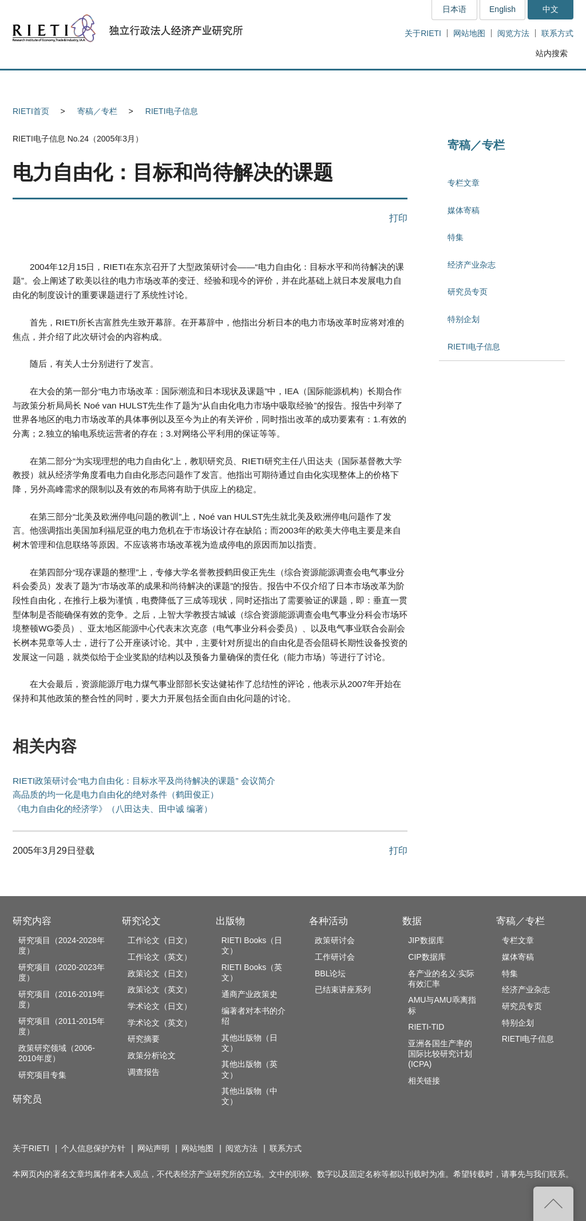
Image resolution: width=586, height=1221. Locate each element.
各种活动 (328, 921)
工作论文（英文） (160, 956)
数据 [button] (451, 83)
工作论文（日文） (160, 940)
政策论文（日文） (160, 973)
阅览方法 (513, 33)
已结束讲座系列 (343, 989)
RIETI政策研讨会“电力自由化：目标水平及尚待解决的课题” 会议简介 (144, 781)
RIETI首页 (31, 111)
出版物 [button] (293, 83)
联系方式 (557, 33)
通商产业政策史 (249, 994)
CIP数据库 (426, 956)
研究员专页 (468, 291)
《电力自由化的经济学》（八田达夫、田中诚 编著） (112, 809)
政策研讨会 (335, 940)
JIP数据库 (426, 940)
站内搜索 (552, 53)
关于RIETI (423, 33)
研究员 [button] (133, 83)
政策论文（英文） (160, 989)
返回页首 (553, 1204)
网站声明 (153, 1148)
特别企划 (464, 319)
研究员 (27, 1099)
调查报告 (144, 1072)
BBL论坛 (330, 973)
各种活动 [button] (372, 83)
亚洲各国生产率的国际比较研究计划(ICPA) (440, 1054)
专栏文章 (464, 182)
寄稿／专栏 (97, 111)
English (502, 9)
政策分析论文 (152, 1055)
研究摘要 (144, 1038)
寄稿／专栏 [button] (530, 83)
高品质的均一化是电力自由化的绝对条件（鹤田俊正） (116, 794)
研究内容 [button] (54, 83)
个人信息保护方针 (93, 1148)
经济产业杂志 (472, 264)
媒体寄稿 (464, 210)
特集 (456, 237)
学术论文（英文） (160, 1022)
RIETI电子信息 (171, 111)
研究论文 (141, 921)
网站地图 (469, 33)
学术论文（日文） (160, 1006)
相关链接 (424, 1080)
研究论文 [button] (213, 83)
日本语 (454, 9)
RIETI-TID (426, 1026)
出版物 (230, 921)
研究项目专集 (42, 1074)
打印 (398, 218)
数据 (412, 921)
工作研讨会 (335, 956)
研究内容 (32, 921)
